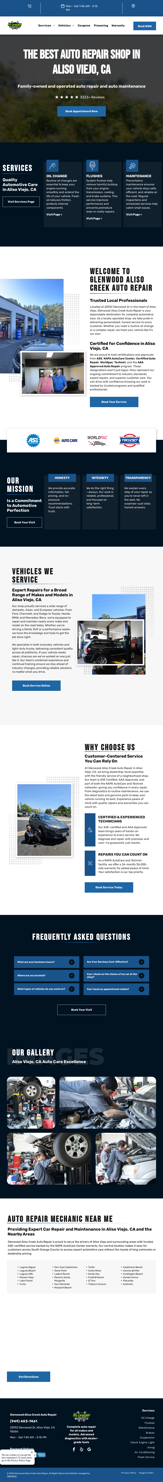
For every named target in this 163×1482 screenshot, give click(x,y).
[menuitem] (46, 25)
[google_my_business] (89, 1449)
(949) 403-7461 (23, 1421)
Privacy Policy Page (20, 1475)
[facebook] (74, 1449)
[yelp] (81, 1449)
